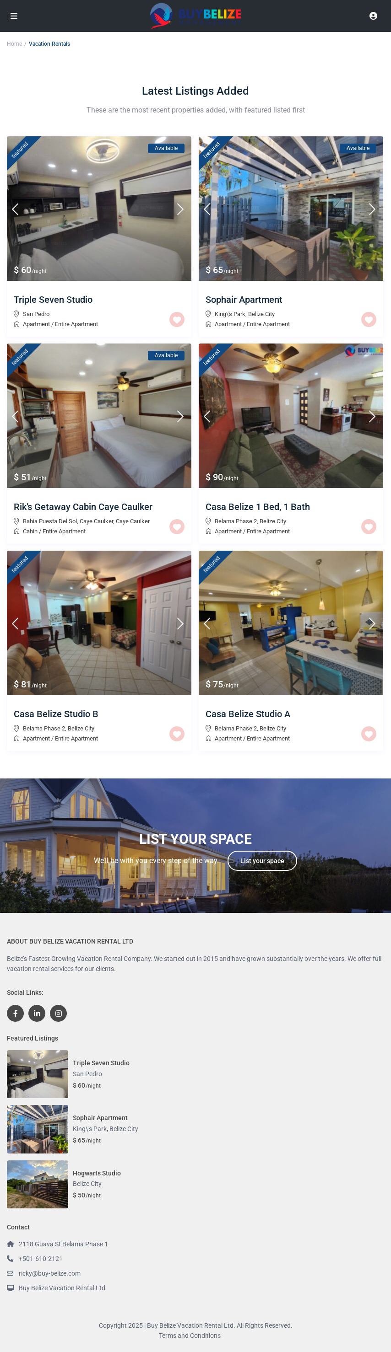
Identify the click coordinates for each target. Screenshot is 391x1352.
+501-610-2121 (41, 1258)
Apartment (36, 324)
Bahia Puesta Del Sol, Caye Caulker (68, 521)
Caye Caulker (133, 521)
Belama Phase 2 (236, 521)
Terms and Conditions (190, 1335)
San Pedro (36, 314)
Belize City (261, 314)
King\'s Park (230, 314)
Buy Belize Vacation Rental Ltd (62, 1288)
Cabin (30, 531)
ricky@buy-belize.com (50, 1273)
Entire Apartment (76, 324)
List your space (262, 860)
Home (14, 44)
